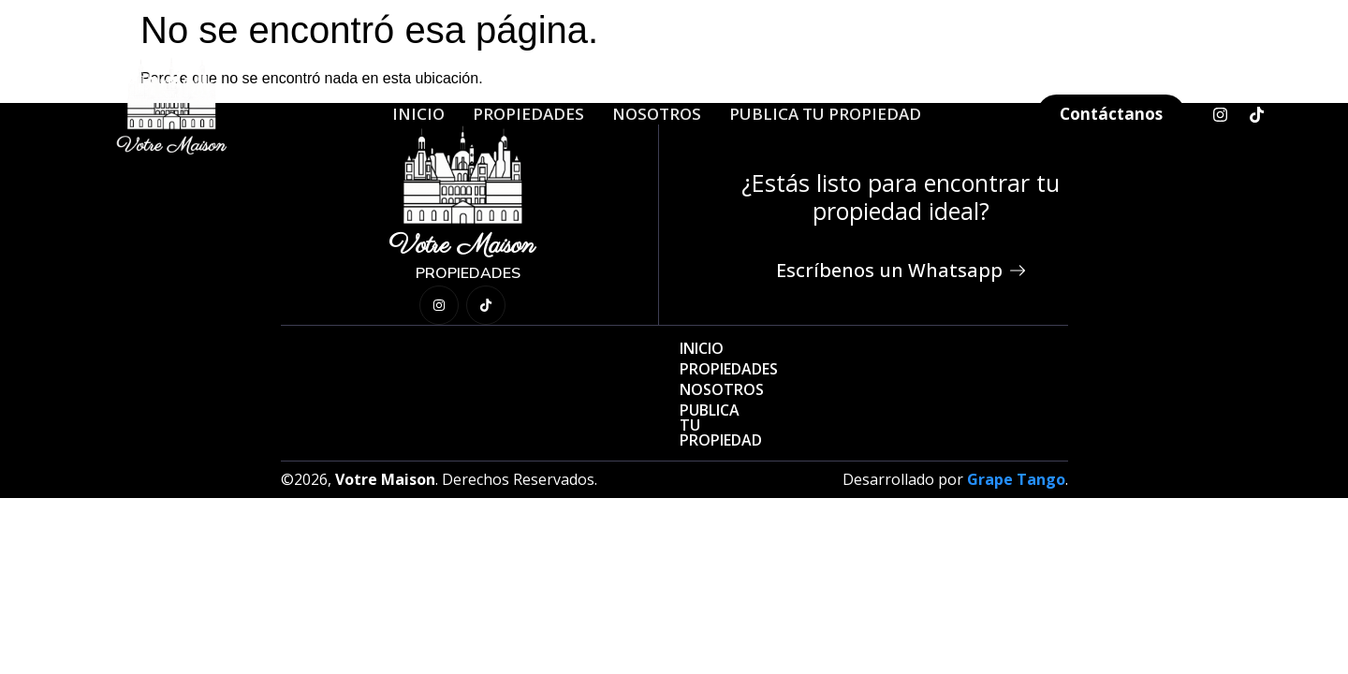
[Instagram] (1220, 114)
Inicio (418, 114)
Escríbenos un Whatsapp (900, 270)
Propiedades (528, 114)
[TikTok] (1257, 114)
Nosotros (656, 114)
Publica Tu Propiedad (825, 114)
